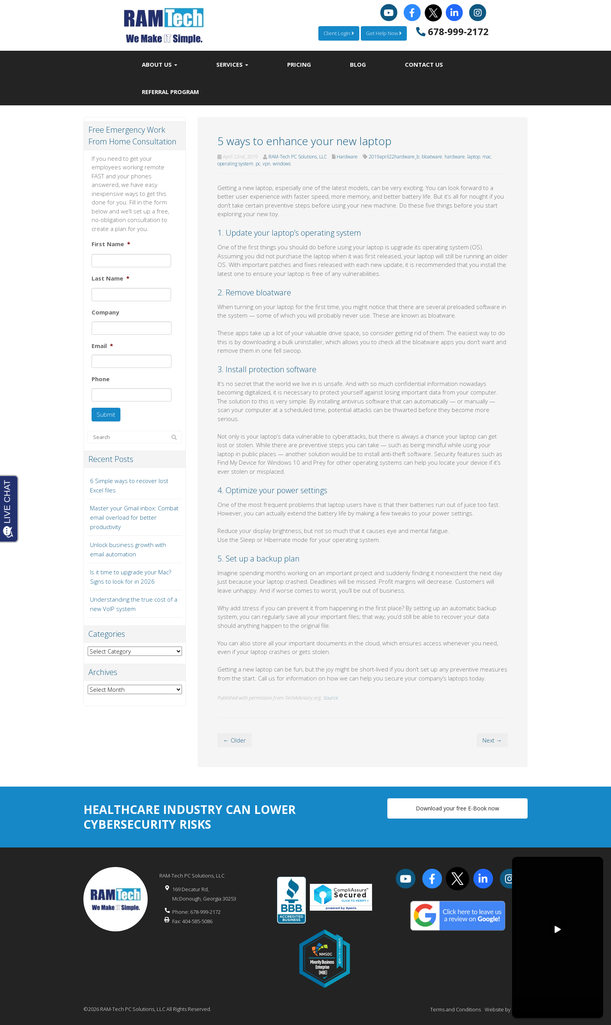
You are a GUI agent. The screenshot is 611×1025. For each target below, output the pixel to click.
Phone (100, 379)
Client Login (338, 33)
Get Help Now (384, 33)
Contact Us (424, 64)
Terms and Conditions (455, 1009)
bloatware (432, 156)
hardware (455, 156)
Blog (358, 64)
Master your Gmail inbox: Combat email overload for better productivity (134, 517)
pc (258, 163)
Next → (492, 740)
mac (486, 156)
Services (232, 64)
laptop (473, 156)
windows (282, 163)
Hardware (347, 156)
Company (105, 312)
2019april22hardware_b (394, 156)
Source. (331, 697)
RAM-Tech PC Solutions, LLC (297, 156)
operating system (235, 163)
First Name (111, 244)
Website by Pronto (506, 1009)
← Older (234, 740)
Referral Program (170, 92)
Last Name (110, 278)
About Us (159, 64)
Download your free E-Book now (457, 808)
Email (102, 346)
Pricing (299, 64)
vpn (266, 163)
